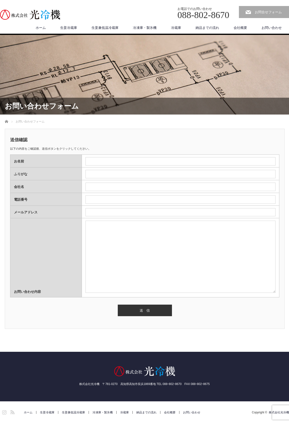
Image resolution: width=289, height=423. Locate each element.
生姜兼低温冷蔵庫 (105, 28)
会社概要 (240, 28)
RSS (11, 411)
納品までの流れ (207, 28)
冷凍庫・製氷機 (145, 28)
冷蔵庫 (176, 28)
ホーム (41, 28)
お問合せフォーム (268, 12)
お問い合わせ (272, 28)
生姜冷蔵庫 (68, 28)
